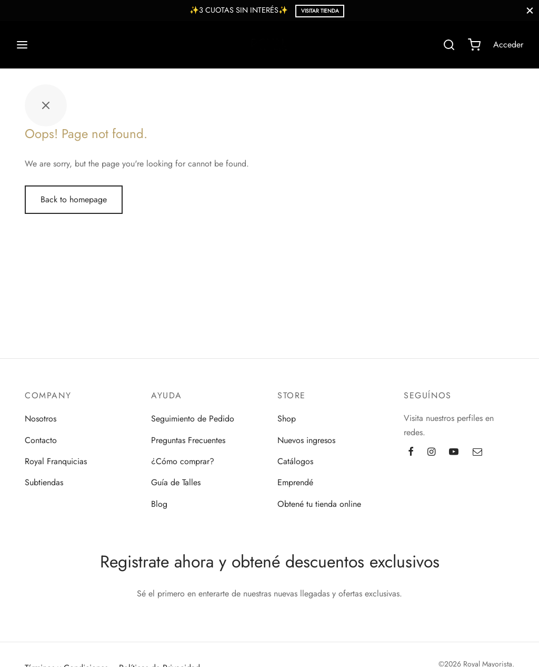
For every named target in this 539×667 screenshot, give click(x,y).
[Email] (477, 453)
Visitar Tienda (320, 11)
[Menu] (22, 44)
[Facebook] (411, 453)
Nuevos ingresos (306, 440)
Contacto (41, 440)
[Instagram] (431, 453)
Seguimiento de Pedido (192, 419)
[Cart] (474, 44)
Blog (159, 504)
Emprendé (295, 482)
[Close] (530, 10)
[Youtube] (454, 453)
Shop (286, 419)
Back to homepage (74, 199)
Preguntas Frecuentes (188, 440)
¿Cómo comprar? (182, 461)
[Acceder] (508, 44)
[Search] (449, 44)
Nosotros (40, 419)
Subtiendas (44, 482)
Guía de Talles (176, 482)
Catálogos (295, 461)
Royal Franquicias (56, 461)
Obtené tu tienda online (319, 504)
